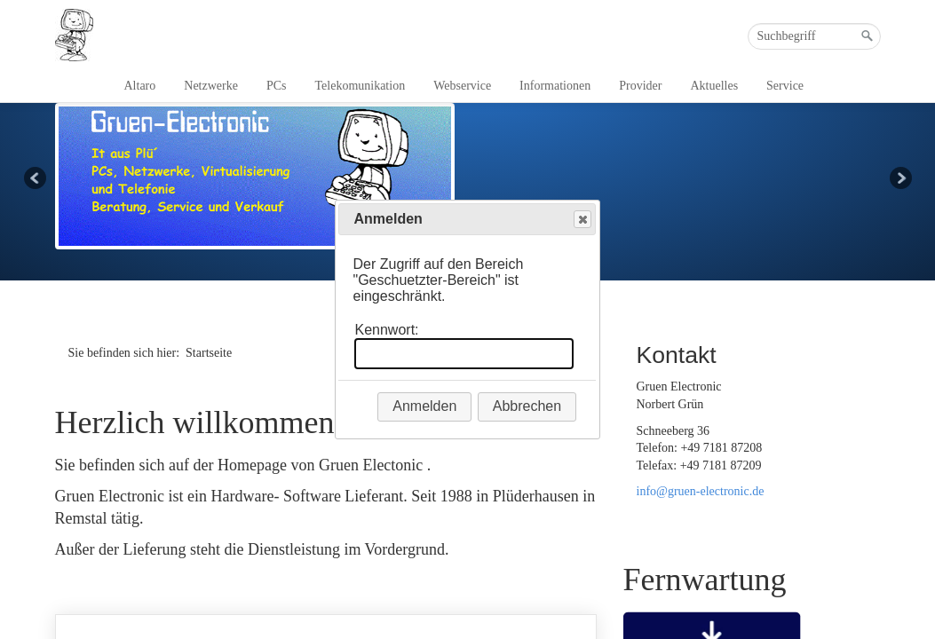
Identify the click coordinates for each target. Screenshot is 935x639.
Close (582, 219)
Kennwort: (386, 329)
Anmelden (424, 406)
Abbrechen (527, 406)
